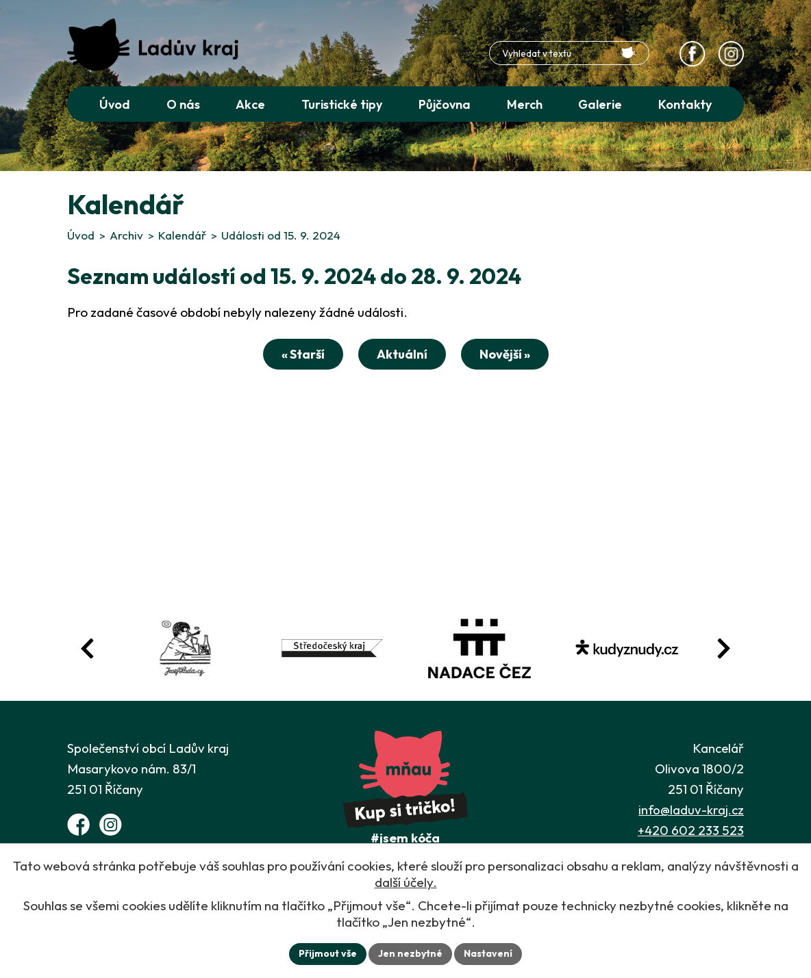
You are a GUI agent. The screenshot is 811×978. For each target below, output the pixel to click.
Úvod (81, 235)
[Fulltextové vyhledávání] (569, 53)
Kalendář (182, 235)
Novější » (504, 354)
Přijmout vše (328, 953)
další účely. (406, 882)
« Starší (303, 354)
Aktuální (402, 354)
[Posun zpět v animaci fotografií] (88, 648)
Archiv (126, 235)
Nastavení (488, 953)
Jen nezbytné (410, 953)
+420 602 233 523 (691, 830)
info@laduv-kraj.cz (691, 809)
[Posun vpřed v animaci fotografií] (723, 648)
